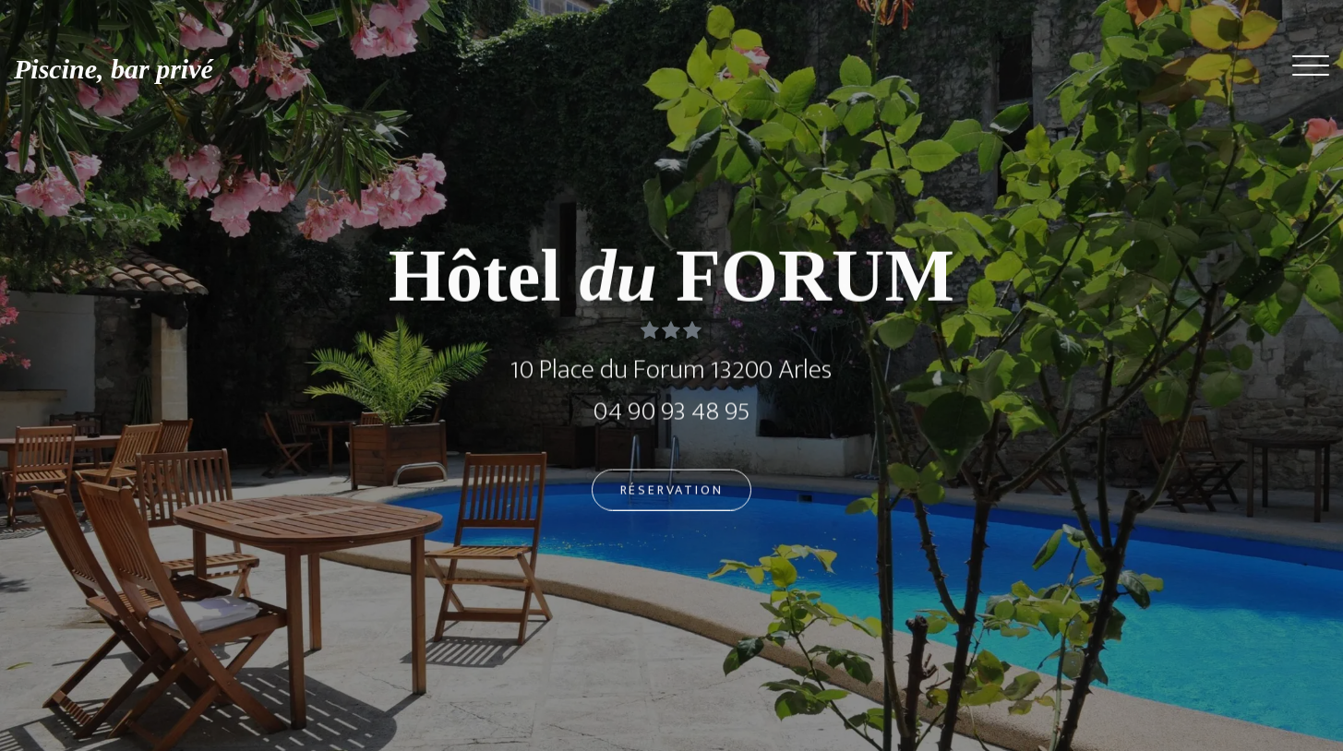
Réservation (672, 495)
